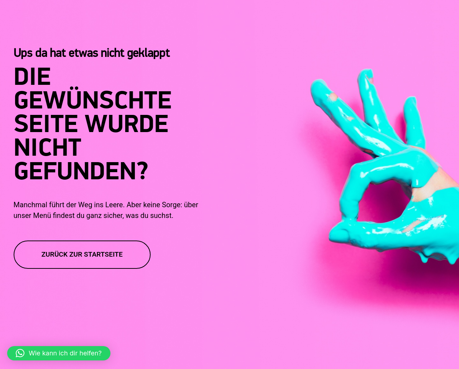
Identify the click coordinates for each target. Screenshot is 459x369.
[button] (58, 353)
